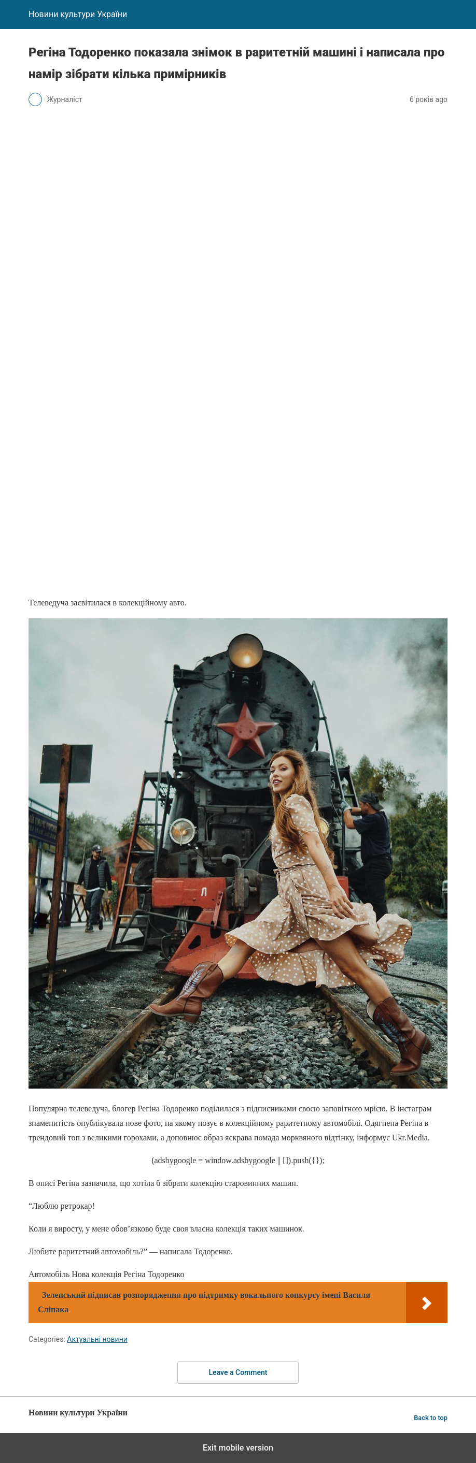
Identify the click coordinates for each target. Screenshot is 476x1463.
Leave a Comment (238, 1372)
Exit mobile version (238, 1448)
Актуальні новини (97, 1339)
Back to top (430, 1418)
